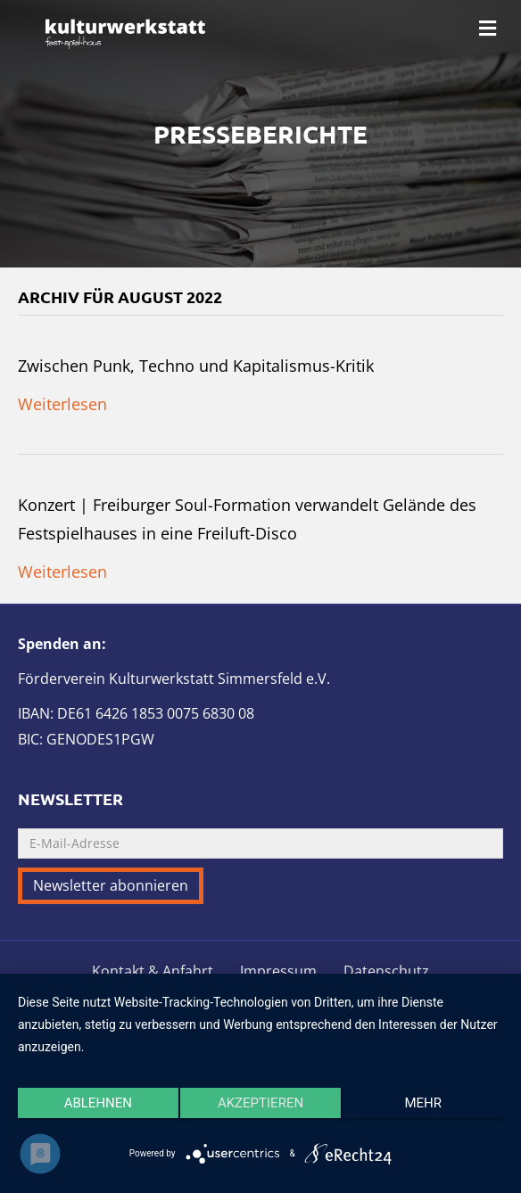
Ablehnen (98, 1103)
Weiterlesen (62, 404)
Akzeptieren (260, 1103)
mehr (423, 1103)
